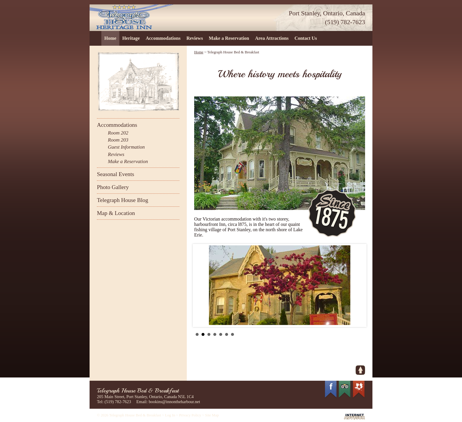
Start (357, 334)
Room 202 (118, 133)
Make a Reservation (229, 38)
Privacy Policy (190, 415)
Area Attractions (271, 38)
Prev (202, 285)
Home (110, 38)
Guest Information (126, 147)
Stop (362, 334)
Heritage (131, 38)
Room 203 (118, 140)
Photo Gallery (113, 187)
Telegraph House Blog (122, 200)
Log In (170, 415)
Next (357, 285)
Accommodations (163, 38)
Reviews (195, 38)
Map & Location (116, 213)
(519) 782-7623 (345, 22)
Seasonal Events (115, 174)
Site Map (212, 415)
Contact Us (305, 38)
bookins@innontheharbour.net (174, 401)
